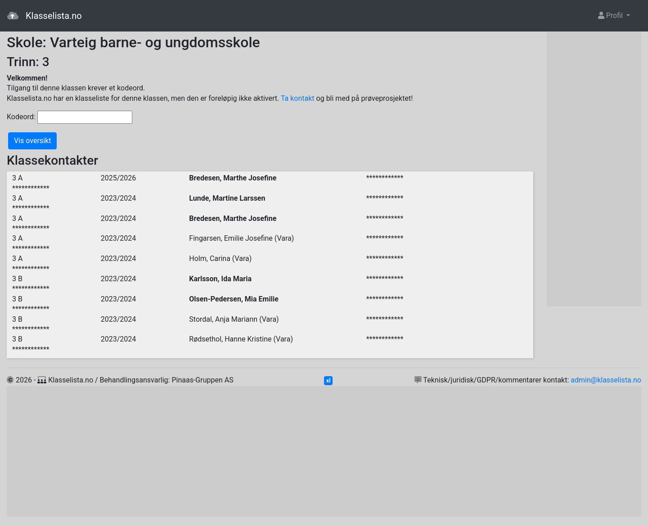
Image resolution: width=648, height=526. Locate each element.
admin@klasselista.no (606, 380)
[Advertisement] (594, 169)
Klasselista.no (44, 15)
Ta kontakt (298, 98)
